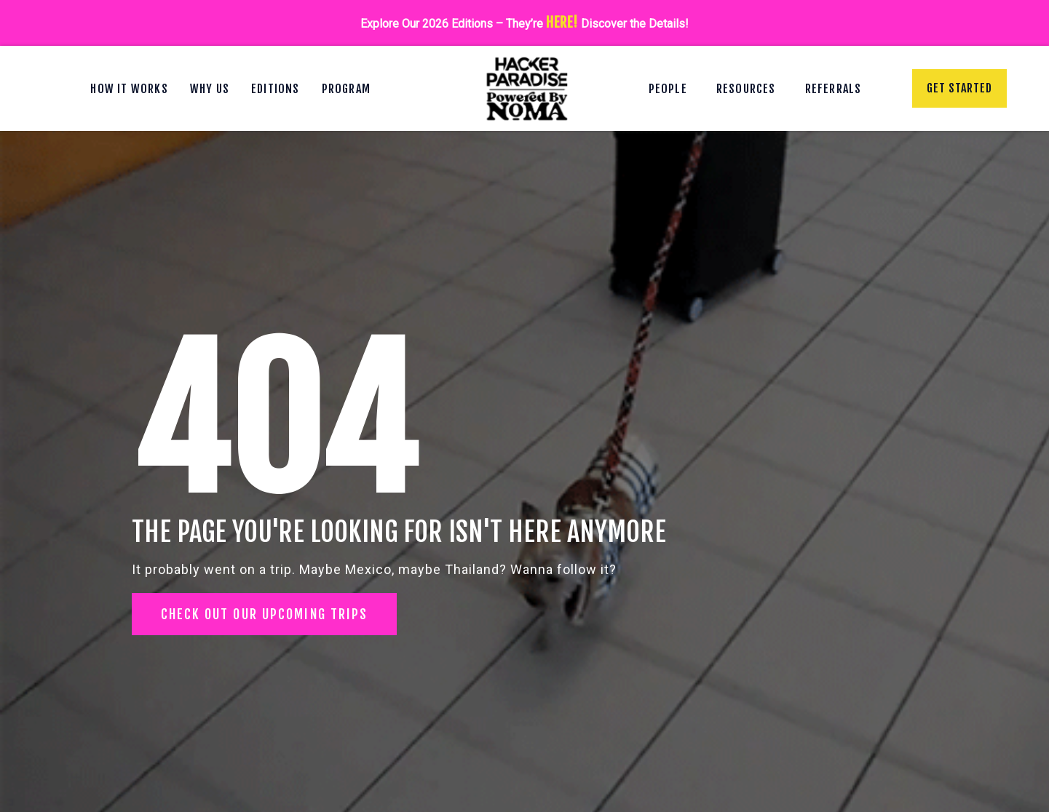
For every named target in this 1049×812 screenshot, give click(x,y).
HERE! (562, 22)
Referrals (833, 88)
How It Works (128, 88)
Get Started (959, 88)
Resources (746, 88)
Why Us (209, 88)
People (668, 88)
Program (346, 88)
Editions (275, 88)
